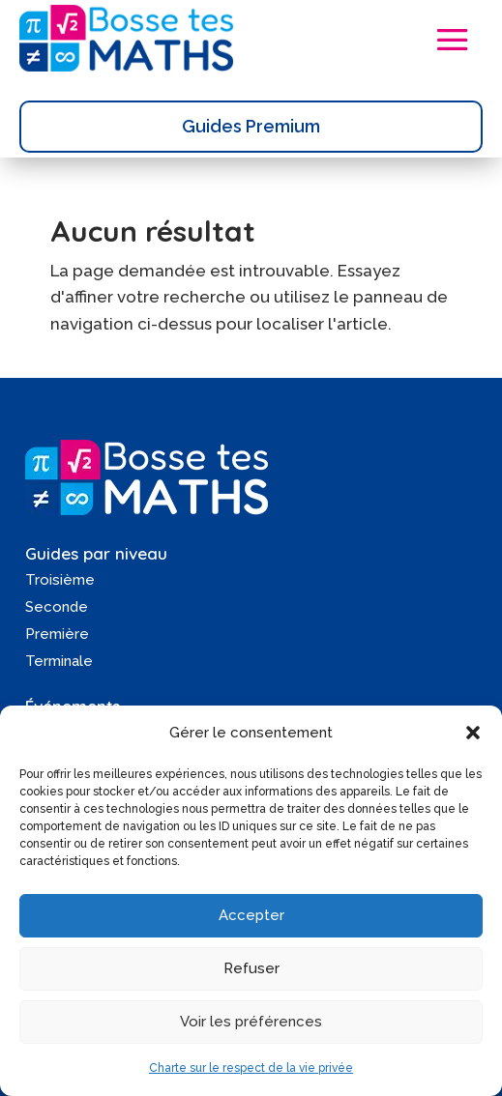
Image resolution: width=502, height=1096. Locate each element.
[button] (473, 732)
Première (57, 634)
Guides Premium (251, 126)
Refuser (251, 968)
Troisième (60, 580)
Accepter (251, 915)
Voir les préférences (251, 1021)
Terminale (59, 661)
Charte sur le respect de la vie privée (251, 1068)
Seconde (56, 607)
